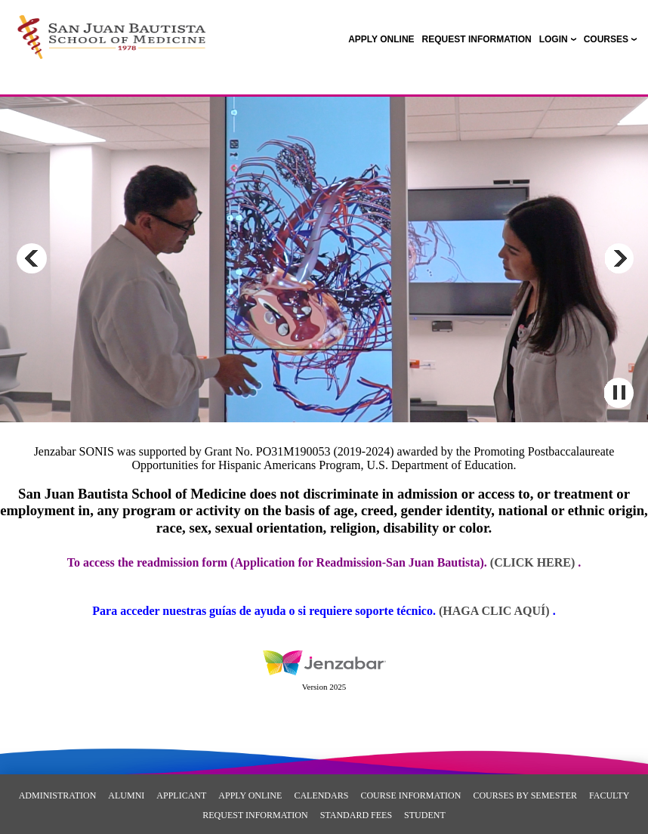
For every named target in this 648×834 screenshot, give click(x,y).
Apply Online (250, 795)
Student (425, 815)
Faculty (609, 795)
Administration (58, 795)
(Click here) (532, 562)
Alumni (126, 795)
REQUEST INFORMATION (254, 815)
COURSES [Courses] (606, 39)
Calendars (321, 795)
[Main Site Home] (111, 27)
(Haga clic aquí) (496, 610)
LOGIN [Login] (553, 39)
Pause (618, 393)
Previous (32, 258)
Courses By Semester (525, 795)
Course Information (410, 795)
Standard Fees (356, 815)
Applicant (181, 795)
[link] (381, 39)
